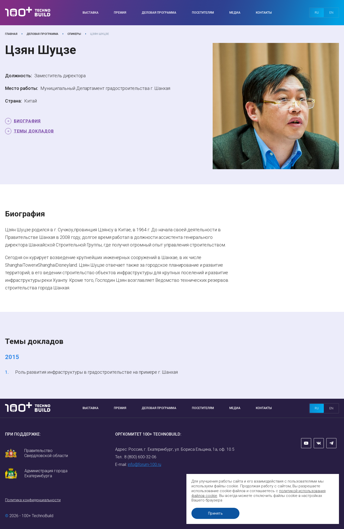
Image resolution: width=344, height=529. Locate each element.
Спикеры (74, 34)
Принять (216, 513)
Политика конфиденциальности (33, 500)
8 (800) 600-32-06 (140, 457)
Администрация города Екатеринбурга (45, 473)
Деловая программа (159, 12)
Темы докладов (34, 131)
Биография (27, 121)
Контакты (264, 12)
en (331, 12)
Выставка (91, 12)
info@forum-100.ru (144, 464)
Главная (11, 34)
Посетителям (203, 12)
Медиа (234, 12)
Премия (120, 12)
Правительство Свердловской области (46, 453)
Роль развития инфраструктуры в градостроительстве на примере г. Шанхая (96, 372)
